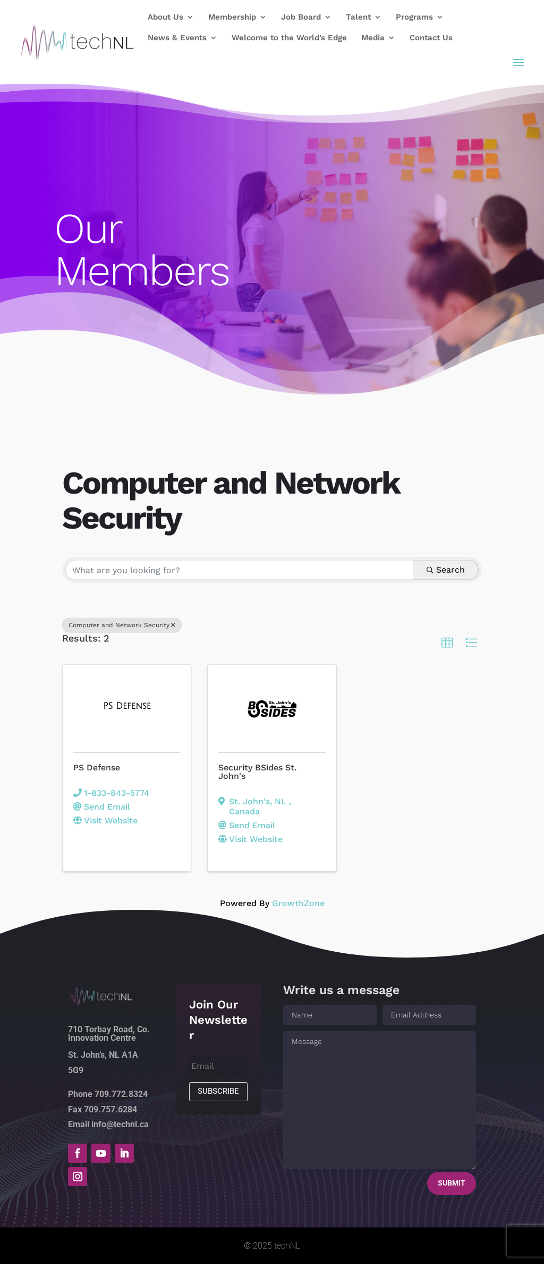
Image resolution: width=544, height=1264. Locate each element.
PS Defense (96, 767)
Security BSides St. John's (257, 771)
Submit (451, 1183)
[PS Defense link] (126, 706)
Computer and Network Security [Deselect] (122, 625)
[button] (447, 643)
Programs (414, 17)
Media (373, 38)
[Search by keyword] (239, 570)
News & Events (177, 38)
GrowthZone (298, 903)
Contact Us (431, 38)
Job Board (301, 17)
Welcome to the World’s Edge (289, 38)
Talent (358, 17)
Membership (232, 17)
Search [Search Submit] (446, 570)
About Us (165, 17)
